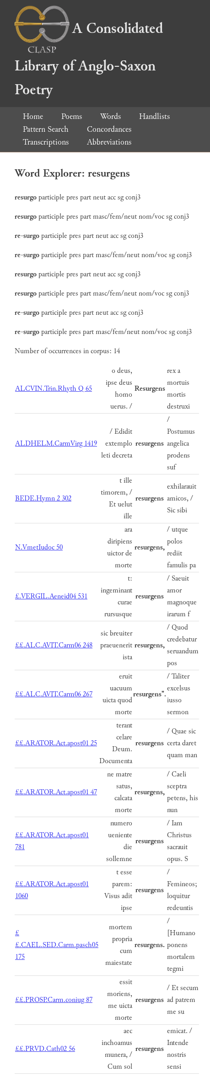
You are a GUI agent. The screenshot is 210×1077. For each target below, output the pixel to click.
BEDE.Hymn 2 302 (43, 498)
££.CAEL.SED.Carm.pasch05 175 (56, 945)
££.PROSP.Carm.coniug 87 (53, 1000)
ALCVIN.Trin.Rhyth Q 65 (53, 388)
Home (33, 116)
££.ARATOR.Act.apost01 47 (56, 792)
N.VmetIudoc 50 (39, 547)
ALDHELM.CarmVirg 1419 (56, 443)
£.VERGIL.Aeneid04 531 (51, 596)
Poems (71, 116)
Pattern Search (46, 129)
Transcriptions (46, 142)
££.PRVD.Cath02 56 (45, 1049)
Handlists (154, 116)
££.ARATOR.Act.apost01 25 (56, 743)
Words (110, 116)
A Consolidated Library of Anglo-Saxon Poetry (89, 59)
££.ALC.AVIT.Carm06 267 (53, 694)
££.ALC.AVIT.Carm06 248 (53, 645)
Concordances (109, 129)
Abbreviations (109, 142)
